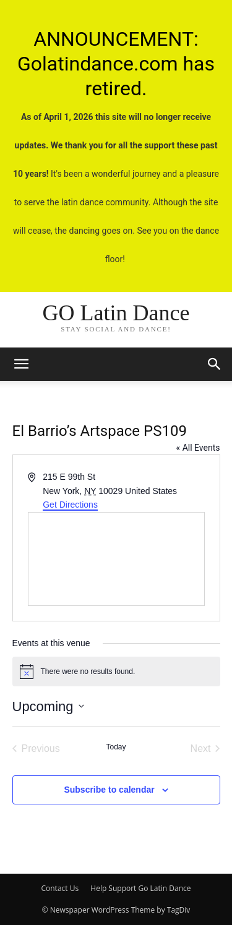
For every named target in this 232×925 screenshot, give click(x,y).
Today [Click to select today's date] (116, 747)
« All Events (198, 448)
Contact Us (60, 888)
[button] (214, 364)
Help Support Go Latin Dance (140, 888)
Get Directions (70, 504)
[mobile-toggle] (21, 364)
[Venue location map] (116, 559)
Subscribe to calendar (109, 790)
